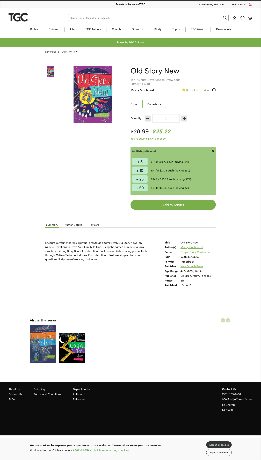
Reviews (94, 224)
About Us (14, 389)
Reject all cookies (218, 452)
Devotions (50, 51)
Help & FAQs (239, 4)
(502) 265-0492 (215, 4)
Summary (52, 224)
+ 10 (139, 170)
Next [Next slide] (176, 42)
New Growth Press (191, 266)
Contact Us (15, 394)
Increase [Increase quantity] (184, 118)
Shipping (39, 389)
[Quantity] (166, 118)
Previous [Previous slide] (84, 42)
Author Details (73, 224)
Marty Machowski (143, 90)
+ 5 (140, 161)
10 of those (30, 17)
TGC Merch (198, 29)
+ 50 (140, 187)
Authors (77, 394)
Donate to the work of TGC (130, 4)
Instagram (250, 426)
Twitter (238, 426)
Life (72, 29)
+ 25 (140, 179)
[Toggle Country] (250, 4)
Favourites (242, 18)
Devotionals (223, 29)
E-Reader (79, 399)
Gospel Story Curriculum (195, 252)
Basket (250, 18)
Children (54, 29)
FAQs (12, 399)
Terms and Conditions (47, 394)
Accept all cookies (219, 444)
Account (234, 18)
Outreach (137, 29)
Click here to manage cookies (110, 449)
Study (157, 29)
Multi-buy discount (144, 151)
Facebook (245, 426)
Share (214, 89)
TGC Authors (93, 29)
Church (116, 29)
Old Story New (69, 51)
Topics (176, 29)
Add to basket (173, 204)
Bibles (34, 29)
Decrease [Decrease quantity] (148, 118)
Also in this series (43, 320)
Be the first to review (197, 90)
